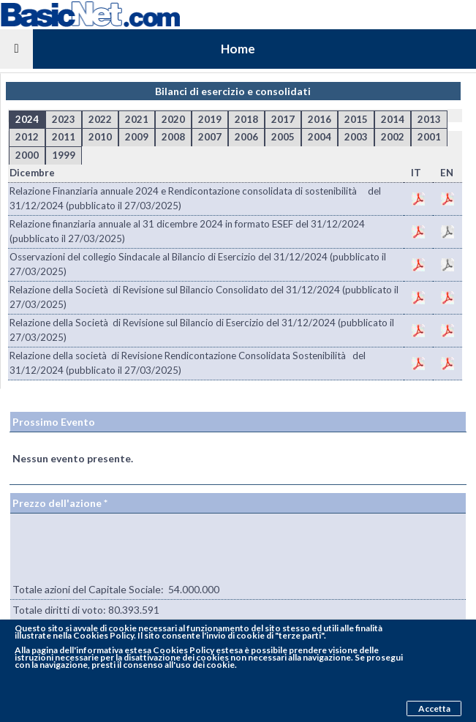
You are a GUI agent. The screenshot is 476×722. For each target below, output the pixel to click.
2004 (319, 137)
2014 (392, 119)
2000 (27, 155)
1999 (63, 155)
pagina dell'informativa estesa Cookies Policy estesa (137, 649)
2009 (136, 137)
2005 (283, 137)
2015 (356, 119)
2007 (210, 137)
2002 (392, 137)
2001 (429, 137)
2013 (429, 119)
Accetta (434, 708)
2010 (100, 137)
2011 (63, 137)
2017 (283, 119)
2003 (356, 137)
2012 (27, 137)
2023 (63, 119)
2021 (136, 119)
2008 (173, 137)
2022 (100, 119)
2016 (319, 119)
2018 (246, 119)
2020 (173, 119)
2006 (246, 137)
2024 (27, 119)
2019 (210, 119)
